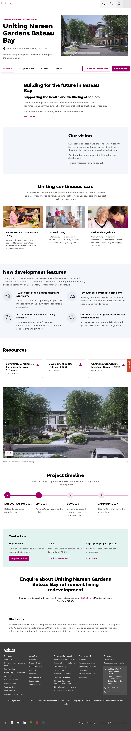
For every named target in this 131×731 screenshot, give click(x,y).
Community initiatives (87, 667)
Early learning (9, 669)
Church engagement (62, 677)
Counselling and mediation (14, 673)
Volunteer (83, 670)
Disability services (11, 680)
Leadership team (35, 667)
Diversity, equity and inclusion (65, 687)
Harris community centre (63, 691)
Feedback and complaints (114, 663)
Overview (32, 659)
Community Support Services (65, 663)
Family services (10, 683)
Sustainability (34, 681)
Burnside (32, 674)
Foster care (8, 676)
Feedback (129, 365)
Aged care (8, 659)
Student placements (87, 674)
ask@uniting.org (114, 692)
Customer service (36, 677)
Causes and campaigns (88, 663)
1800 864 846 (87, 598)
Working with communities (64, 659)
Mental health (9, 691)
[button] (23, 368)
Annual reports (35, 685)
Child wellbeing (60, 667)
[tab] (7, 68)
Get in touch (109, 659)
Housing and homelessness (14, 694)
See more (29, 116)
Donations (83, 677)
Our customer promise (118, 723)
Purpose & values (35, 663)
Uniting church (34, 670)
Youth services (9, 687)
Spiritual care (59, 670)
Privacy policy (102, 723)
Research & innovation (62, 674)
